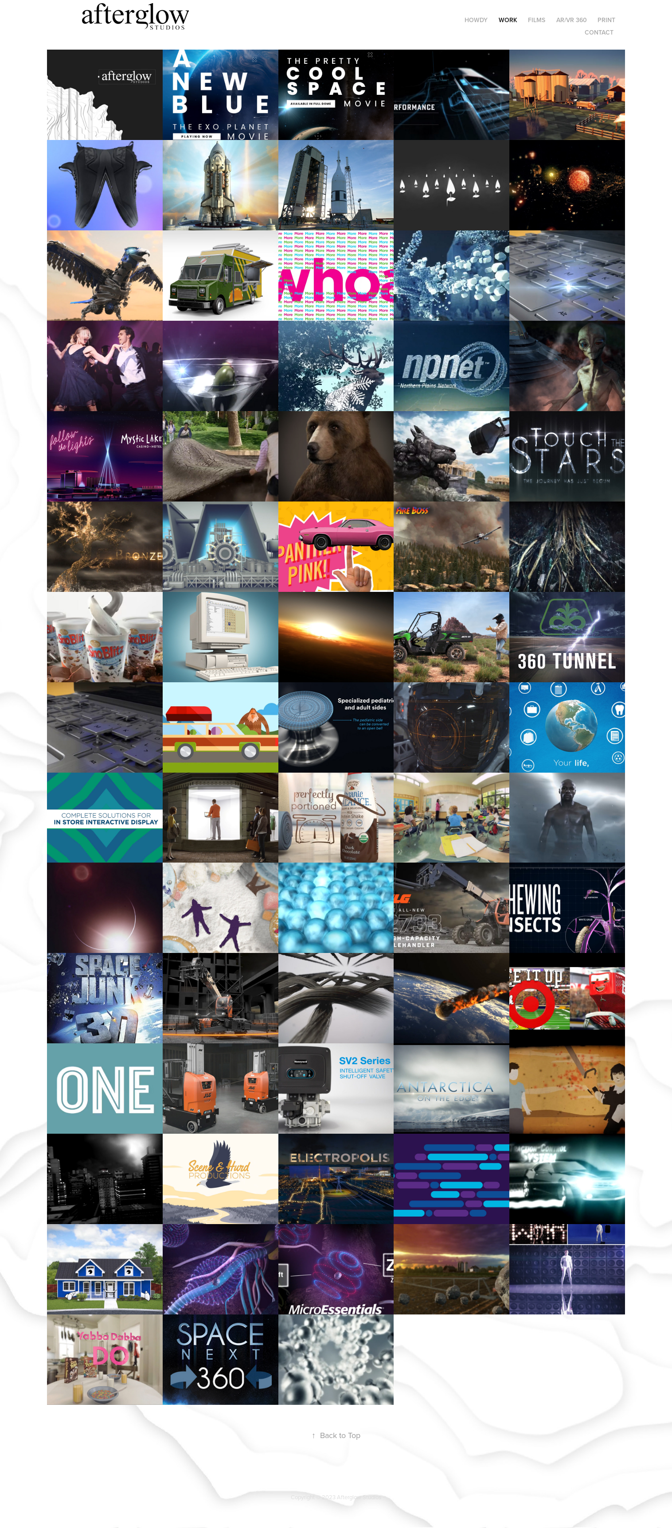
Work (508, 20)
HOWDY (476, 20)
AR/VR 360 (571, 20)
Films (536, 20)
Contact (599, 32)
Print (606, 20)
